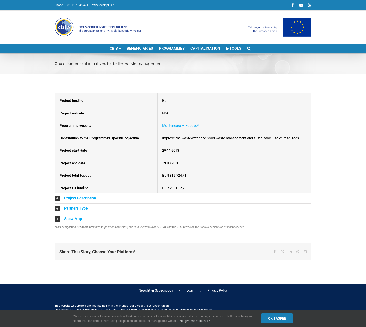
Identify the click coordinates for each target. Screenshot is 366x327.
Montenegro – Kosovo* (180, 125)
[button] (249, 48)
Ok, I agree (277, 318)
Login (190, 290)
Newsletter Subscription (156, 290)
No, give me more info (195, 321)
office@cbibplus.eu (104, 5)
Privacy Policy (218, 290)
